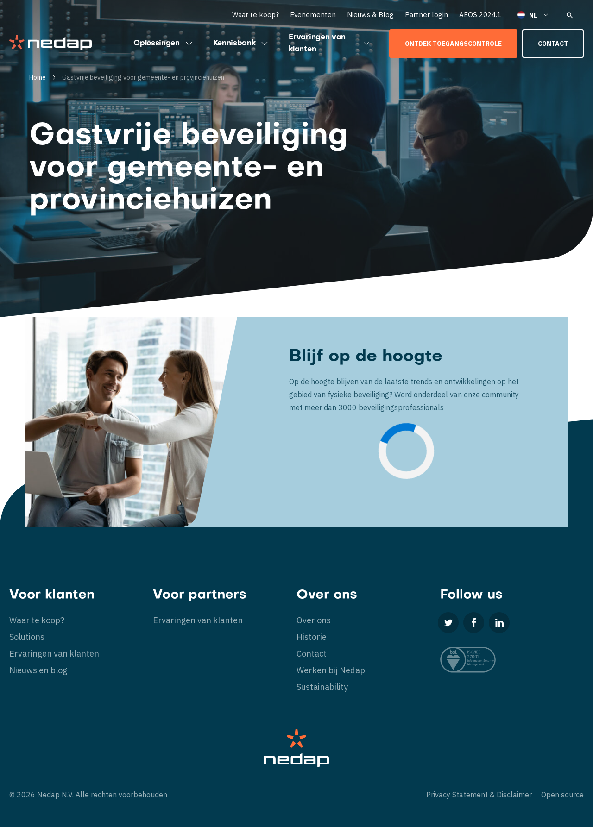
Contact (553, 43)
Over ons (313, 620)
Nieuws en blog (38, 670)
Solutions (26, 637)
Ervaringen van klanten (330, 43)
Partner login (426, 14)
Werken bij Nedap (330, 670)
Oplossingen (163, 43)
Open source (562, 794)
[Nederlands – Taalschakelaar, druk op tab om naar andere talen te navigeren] (533, 14)
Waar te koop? (255, 14)
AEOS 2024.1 (480, 14)
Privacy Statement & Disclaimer (479, 794)
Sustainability (322, 687)
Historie (311, 637)
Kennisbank (242, 43)
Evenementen (313, 14)
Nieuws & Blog (370, 14)
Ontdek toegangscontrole (453, 43)
